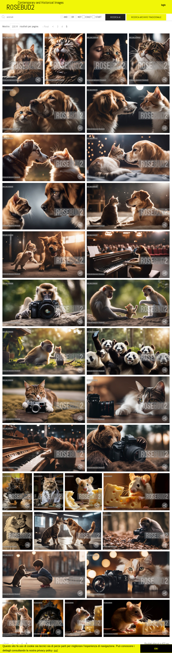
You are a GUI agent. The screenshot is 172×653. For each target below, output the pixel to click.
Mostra (5, 26)
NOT (78, 17)
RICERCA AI (115, 17)
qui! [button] (56, 650)
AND (64, 17)
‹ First (46, 26)
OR (71, 17)
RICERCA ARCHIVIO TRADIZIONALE (146, 17)
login (163, 5)
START (96, 17)
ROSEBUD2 (20, 7)
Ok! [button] (156, 648)
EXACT (87, 17)
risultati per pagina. (29, 26)
